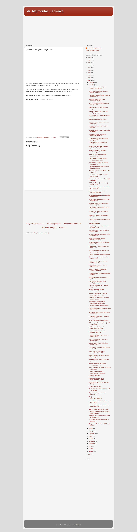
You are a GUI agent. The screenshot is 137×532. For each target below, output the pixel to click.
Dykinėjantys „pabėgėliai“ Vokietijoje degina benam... (99, 298)
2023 (89, 65)
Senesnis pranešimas (72, 224)
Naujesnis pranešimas (35, 224)
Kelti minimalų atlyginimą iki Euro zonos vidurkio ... (98, 339)
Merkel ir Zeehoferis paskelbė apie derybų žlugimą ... (98, 204)
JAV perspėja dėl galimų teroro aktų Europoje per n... (99, 226)
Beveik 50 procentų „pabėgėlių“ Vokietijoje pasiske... (98, 151)
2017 (89, 80)
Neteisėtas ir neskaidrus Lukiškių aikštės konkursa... (98, 91)
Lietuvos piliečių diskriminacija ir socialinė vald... (98, 143)
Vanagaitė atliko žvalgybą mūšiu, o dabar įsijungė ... (99, 335)
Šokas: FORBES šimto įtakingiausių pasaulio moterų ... (99, 405)
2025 (89, 60)
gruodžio (91, 82)
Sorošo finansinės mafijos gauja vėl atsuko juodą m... (99, 167)
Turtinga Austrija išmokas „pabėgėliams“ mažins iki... (97, 372)
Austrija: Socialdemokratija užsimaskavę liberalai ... (96, 290)
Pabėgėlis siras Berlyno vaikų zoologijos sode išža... (97, 282)
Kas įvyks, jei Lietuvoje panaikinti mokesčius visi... (98, 212)
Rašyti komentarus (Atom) (41, 233)
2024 (89, 62)
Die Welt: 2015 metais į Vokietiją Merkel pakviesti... (98, 265)
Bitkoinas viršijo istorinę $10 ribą (98, 119)
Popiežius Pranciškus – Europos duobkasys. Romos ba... (98, 294)
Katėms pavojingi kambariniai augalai (99, 254)
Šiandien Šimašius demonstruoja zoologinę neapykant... (98, 112)
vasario (91, 448)
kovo (90, 446)
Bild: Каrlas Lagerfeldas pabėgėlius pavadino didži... (99, 257)
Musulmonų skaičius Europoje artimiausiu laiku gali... (97, 87)
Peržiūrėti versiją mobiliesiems (54, 227)
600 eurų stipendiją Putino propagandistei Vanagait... (97, 378)
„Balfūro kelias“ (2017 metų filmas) (98, 409)
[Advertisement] (68, 29)
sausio (91, 451)
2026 (89, 57)
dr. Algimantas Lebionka (45, 11)
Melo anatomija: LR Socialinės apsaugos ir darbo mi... (97, 134)
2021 (89, 70)
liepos (91, 436)
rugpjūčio (92, 433)
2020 (89, 72)
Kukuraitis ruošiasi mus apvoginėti (98, 305)
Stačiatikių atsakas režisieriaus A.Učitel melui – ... (97, 364)
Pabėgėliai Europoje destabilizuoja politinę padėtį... (98, 183)
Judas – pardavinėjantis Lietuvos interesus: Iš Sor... (98, 261)
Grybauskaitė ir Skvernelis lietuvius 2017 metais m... (99, 247)
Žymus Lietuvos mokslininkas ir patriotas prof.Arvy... (98, 191)
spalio (91, 428)
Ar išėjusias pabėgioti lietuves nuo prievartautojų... (98, 175)
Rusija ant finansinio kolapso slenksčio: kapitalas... (97, 238)
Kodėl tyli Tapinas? (94, 375)
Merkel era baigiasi (94, 223)
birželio (91, 438)
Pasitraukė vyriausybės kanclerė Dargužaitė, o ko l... (98, 155)
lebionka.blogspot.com (95, 48)
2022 (89, 67)
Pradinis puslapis (54, 224)
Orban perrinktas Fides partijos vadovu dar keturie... (97, 269)
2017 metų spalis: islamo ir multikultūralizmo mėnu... (96, 327)
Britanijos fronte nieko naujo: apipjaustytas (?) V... (97, 99)
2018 (89, 77)
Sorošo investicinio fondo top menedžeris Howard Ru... (97, 352)
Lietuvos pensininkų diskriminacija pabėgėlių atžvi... (98, 139)
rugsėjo (91, 431)
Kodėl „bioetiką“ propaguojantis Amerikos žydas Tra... (98, 159)
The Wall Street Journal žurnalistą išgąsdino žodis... (98, 286)
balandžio (92, 443)
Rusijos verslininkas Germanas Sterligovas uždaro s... (97, 397)
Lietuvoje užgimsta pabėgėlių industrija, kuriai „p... (97, 331)
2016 (89, 454)
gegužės (91, 441)
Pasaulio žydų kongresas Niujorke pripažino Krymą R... (98, 147)
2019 (89, 75)
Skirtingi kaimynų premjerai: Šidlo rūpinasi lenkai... (98, 343)
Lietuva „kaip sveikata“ (95, 386)
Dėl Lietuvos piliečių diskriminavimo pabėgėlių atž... (99, 104)
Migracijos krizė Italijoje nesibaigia (98, 320)
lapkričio (91, 84)
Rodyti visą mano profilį (92, 50)
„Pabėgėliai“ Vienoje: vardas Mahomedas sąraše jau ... (97, 302)
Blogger (78, 525)
